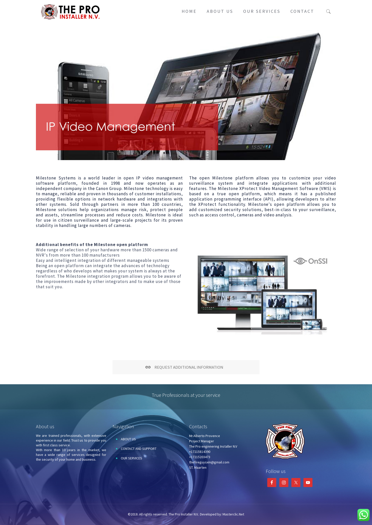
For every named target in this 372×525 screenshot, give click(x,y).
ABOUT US (128, 439)
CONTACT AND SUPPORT (138, 448)
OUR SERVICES (131, 458)
